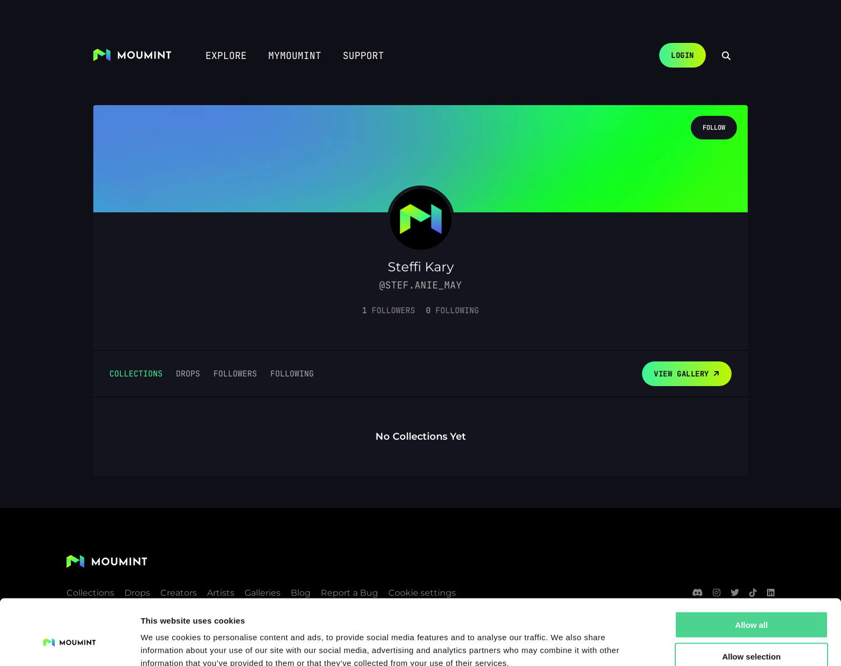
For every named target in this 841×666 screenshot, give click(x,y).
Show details (563, 644)
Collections (136, 373)
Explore (226, 55)
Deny (752, 634)
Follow (714, 127)
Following (292, 373)
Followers (235, 373)
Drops (188, 373)
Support (363, 55)
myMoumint (294, 55)
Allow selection (751, 603)
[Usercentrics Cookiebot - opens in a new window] (69, 645)
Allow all (751, 571)
